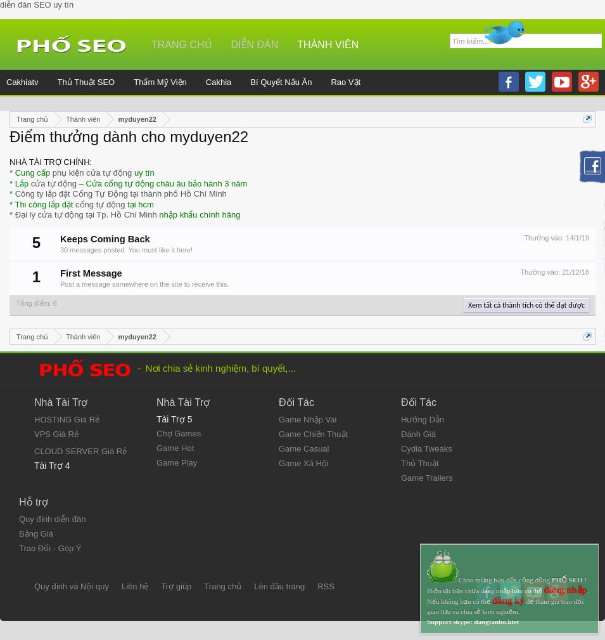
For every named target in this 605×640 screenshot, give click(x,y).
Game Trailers (427, 478)
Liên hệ (135, 586)
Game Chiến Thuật (313, 434)
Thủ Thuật (420, 463)
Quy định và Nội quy (71, 586)
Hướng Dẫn (422, 419)
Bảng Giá (36, 534)
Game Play (176, 462)
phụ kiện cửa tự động (92, 173)
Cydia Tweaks (426, 449)
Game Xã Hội (304, 463)
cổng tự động (100, 204)
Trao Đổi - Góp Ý (50, 548)
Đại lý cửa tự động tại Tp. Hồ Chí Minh (86, 214)
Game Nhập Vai (307, 419)
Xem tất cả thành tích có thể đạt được (526, 305)
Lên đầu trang (279, 586)
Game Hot (175, 448)
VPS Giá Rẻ (56, 434)
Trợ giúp (176, 586)
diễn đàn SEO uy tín (36, 5)
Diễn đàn (255, 44)
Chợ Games (178, 433)
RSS (325, 586)
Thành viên (328, 44)
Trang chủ (181, 44)
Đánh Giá (418, 434)
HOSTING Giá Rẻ (66, 419)
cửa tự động (54, 183)
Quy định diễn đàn (52, 519)
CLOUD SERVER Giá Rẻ (80, 451)
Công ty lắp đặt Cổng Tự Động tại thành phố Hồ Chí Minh (121, 194)
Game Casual (304, 449)
